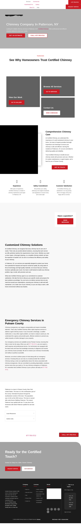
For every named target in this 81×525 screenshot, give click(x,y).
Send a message (52, 113)
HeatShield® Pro (28, 4)
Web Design (54, 521)
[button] (20, 415)
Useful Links (9, 420)
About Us (32, 7)
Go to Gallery (17, 113)
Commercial (36, 1)
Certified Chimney (43, 29)
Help (38, 7)
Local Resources (11, 415)
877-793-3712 (33, 346)
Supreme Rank (65, 521)
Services (28, 1)
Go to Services (52, 91)
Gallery (37, 4)
